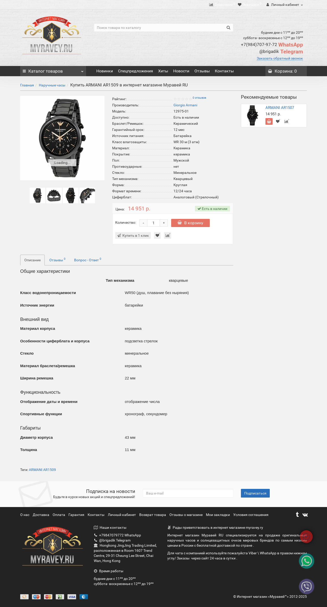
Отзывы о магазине (186, 515)
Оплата (59, 515)
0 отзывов (199, 97)
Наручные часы (52, 85)
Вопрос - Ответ (87, 259)
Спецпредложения (135, 71)
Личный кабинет (122, 515)
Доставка (41, 515)
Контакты (224, 71)
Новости (181, 71)
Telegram (281, 52)
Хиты (163, 71)
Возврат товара (153, 515)
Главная (27, 85)
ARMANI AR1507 (279, 107)
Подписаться (255, 493)
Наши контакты (110, 527)
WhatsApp (272, 45)
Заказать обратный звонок (280, 58)
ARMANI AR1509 (42, 470)
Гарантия (76, 515)
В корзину (190, 222)
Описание (32, 260)
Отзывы (202, 71)
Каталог (53, 70)
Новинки (104, 71)
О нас (25, 515)
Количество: (125, 222)
